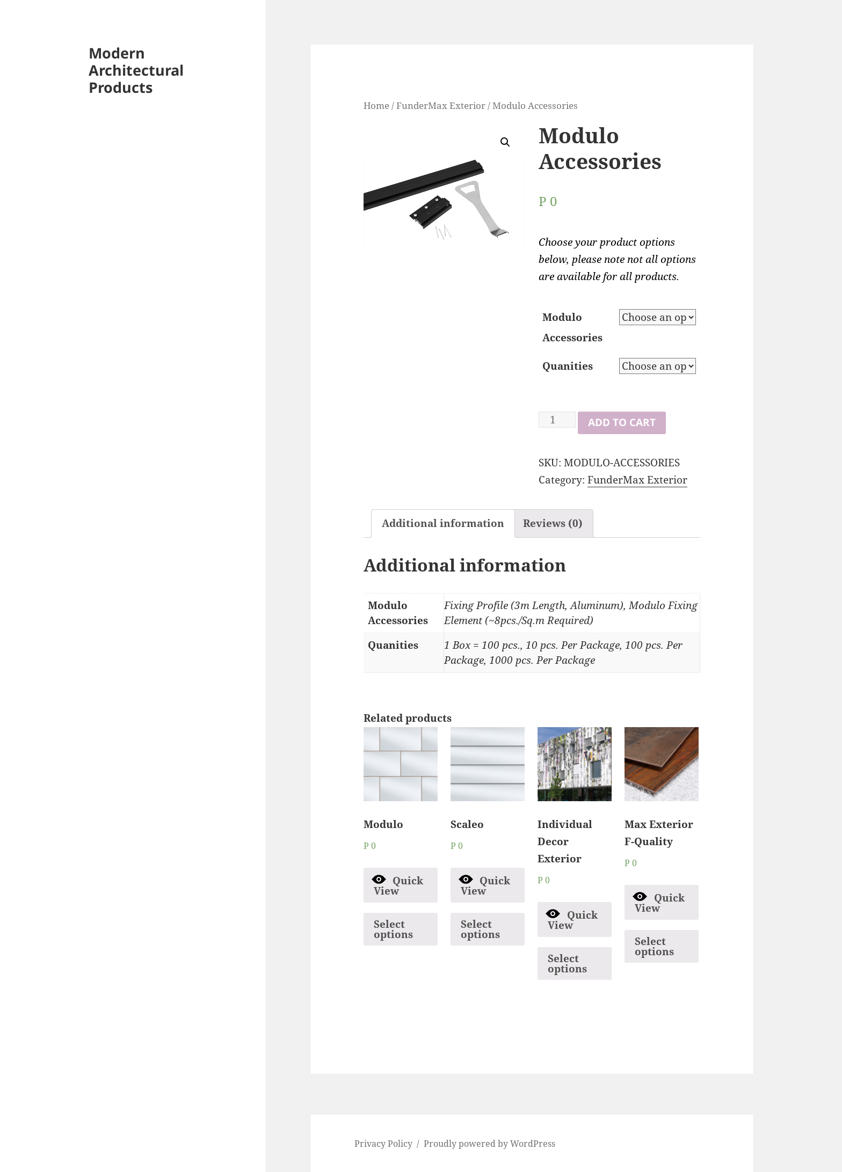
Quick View (398, 885)
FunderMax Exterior (440, 105)
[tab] (443, 523)
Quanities (567, 366)
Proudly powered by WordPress (489, 1143)
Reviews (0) (553, 523)
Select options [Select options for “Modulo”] (393, 929)
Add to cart (622, 422)
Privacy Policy (383, 1143)
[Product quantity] (557, 420)
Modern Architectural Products (136, 70)
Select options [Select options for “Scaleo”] (480, 929)
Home (376, 105)
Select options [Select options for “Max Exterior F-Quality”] (654, 946)
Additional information (443, 523)
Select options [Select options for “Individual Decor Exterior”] (567, 963)
